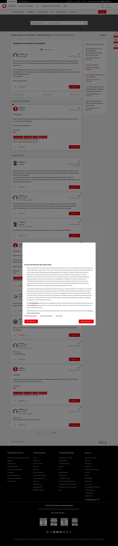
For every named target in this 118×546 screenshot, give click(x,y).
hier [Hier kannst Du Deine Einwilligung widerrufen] (53, 272)
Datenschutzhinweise (30, 316)
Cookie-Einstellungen (46, 316)
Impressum (59, 316)
